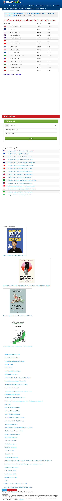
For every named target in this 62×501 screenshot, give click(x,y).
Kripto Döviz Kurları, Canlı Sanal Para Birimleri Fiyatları (18, 391)
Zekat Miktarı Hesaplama (11, 437)
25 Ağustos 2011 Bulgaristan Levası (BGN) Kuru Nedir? (21, 189)
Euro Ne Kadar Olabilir (10, 474)
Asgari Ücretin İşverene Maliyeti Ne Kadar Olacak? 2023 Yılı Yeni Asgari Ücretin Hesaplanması (28, 460)
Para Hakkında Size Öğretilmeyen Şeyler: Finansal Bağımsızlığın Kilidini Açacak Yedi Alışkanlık (26, 272)
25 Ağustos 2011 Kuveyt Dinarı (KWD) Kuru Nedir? (20, 192)
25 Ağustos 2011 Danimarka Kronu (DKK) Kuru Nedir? (21, 186)
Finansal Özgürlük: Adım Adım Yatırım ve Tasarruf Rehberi (17, 302)
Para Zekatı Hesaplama (10, 447)
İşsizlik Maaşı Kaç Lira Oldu (11, 467)
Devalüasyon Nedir (9, 450)
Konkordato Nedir (9, 454)
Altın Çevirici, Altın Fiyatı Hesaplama (14, 430)
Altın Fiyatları (56, 5)
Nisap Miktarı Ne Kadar (10, 440)
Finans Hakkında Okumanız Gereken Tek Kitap (14, 242)
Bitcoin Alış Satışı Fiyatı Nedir (12, 387)
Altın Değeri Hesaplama (10, 444)
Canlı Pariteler (30, 5)
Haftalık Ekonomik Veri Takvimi (12, 434)
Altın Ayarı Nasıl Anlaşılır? (11, 424)
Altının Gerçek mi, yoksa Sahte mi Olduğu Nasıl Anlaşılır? (19, 427)
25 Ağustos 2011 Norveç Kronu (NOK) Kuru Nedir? (20, 174)
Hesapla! (31, 138)
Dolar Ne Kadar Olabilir (10, 470)
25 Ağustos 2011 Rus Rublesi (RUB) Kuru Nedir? (20, 177)
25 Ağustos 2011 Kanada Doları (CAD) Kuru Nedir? (20, 165)
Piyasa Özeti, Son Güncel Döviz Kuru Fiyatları (16, 384)
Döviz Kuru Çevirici (10, 121)
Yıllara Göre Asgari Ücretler (11, 457)
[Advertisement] (31, 94)
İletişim (6, 480)
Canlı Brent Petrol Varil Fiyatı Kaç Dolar (14, 421)
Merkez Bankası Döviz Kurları (16, 5)
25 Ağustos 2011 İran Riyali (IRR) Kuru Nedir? (19, 195)
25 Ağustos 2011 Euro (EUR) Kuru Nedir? (18, 153)
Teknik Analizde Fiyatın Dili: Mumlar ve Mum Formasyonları (17, 333)
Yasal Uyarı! (21, 499)
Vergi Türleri (8, 404)
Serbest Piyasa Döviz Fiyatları (43, 5)
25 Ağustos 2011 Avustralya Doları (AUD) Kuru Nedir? (21, 162)
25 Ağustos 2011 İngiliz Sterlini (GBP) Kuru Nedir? (20, 159)
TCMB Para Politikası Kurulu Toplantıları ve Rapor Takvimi (18, 487)
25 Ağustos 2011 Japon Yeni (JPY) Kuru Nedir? (19, 156)
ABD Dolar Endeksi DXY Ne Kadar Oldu (15, 417)
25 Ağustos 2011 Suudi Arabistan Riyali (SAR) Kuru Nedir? (22, 180)
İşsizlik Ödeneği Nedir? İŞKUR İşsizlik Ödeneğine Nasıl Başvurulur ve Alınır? (24, 464)
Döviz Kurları (14, 492)
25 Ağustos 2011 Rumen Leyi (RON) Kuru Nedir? (20, 183)
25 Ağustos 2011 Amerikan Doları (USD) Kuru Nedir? (21, 151)
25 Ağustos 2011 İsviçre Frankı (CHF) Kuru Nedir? (20, 168)
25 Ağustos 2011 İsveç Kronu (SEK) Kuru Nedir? (20, 171)
